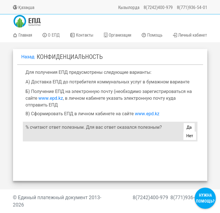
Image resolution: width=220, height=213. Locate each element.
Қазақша (23, 7)
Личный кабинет (190, 35)
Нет (189, 136)
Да (189, 127)
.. (50, 98)
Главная (22, 35)
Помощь (152, 35)
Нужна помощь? (205, 198)
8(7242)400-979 (158, 7)
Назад (28, 56)
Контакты (81, 35)
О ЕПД (51, 35)
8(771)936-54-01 (192, 7)
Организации (117, 35)
